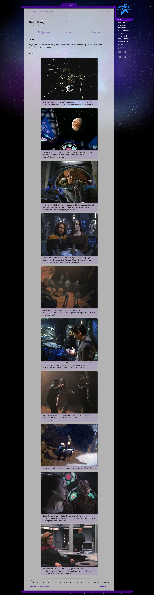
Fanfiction (122, 28)
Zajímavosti (96, 32)
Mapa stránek (123, 41)
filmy (99, 582)
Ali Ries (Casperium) (125, 593)
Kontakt (121, 44)
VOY (52, 12)
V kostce (69, 32)
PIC (77, 582)
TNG (43, 582)
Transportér (123, 36)
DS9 (48, 582)
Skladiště (121, 33)
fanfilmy (106, 582)
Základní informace (43, 32)
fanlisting (122, 25)
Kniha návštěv (123, 39)
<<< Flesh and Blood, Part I (39, 587)
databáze (41, 12)
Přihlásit (69, 5)
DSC (65, 582)
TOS (32, 582)
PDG (88, 582)
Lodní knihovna (123, 30)
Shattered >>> (104, 587)
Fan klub (121, 22)
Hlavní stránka (33, 12)
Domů (120, 19)
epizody (47, 12)
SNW (94, 582)
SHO (71, 582)
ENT (60, 582)
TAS (37, 582)
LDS (82, 582)
